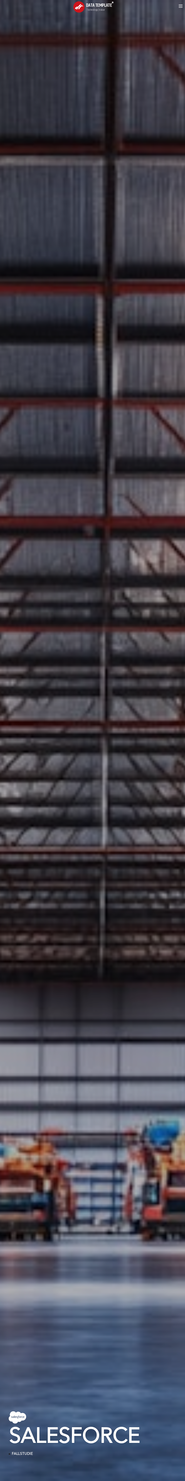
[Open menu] (180, 6)
